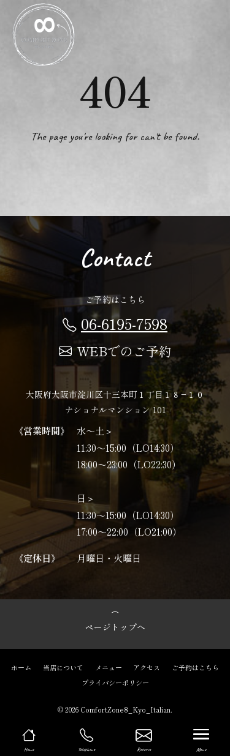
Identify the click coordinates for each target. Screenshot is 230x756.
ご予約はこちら (195, 667)
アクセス (146, 667)
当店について (63, 667)
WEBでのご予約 (115, 351)
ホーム (21, 667)
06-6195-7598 (115, 323)
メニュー (108, 667)
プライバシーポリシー (115, 682)
